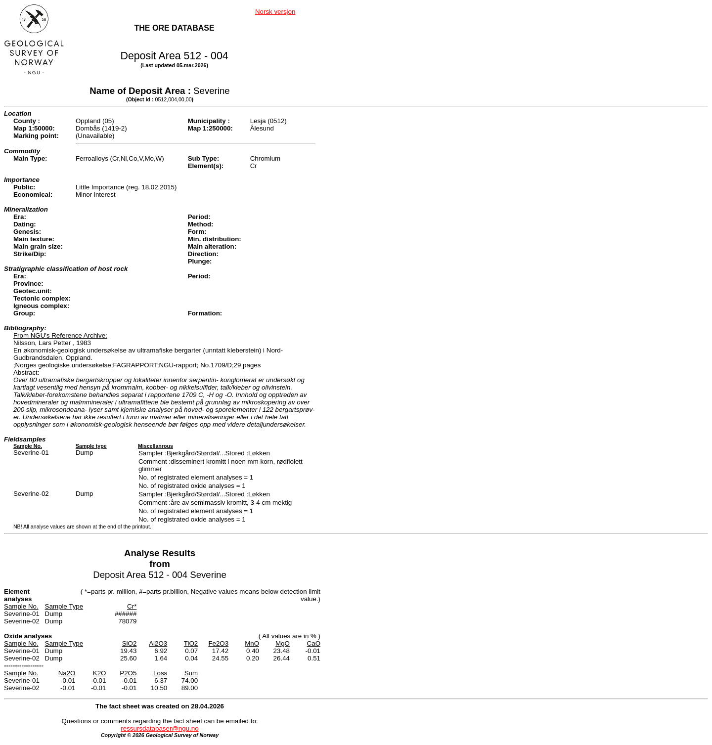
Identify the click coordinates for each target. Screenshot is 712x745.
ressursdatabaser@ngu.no (159, 728)
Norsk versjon (275, 11)
